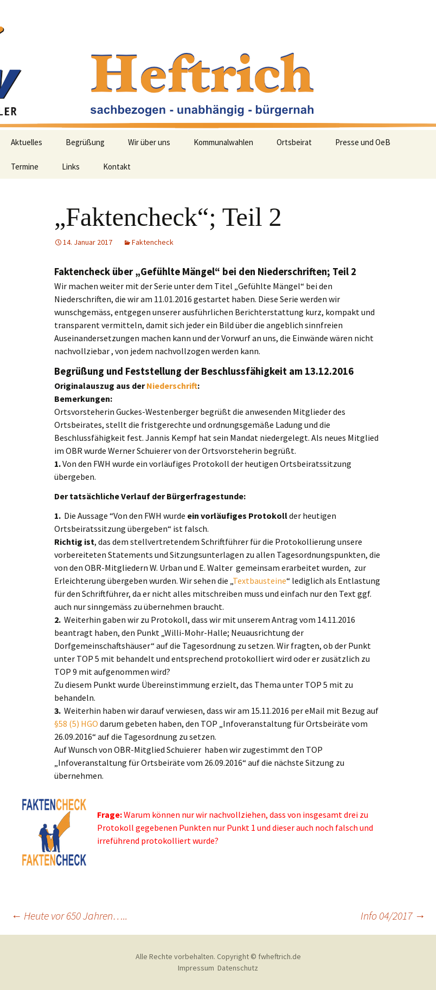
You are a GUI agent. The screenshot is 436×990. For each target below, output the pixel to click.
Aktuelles (26, 142)
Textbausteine (259, 580)
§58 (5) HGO (76, 723)
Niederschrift (171, 385)
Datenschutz (237, 968)
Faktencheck (153, 242)
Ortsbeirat (294, 142)
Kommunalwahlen (223, 142)
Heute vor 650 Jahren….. (69, 915)
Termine (25, 166)
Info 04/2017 (393, 915)
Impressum (196, 968)
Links (71, 166)
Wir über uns (149, 142)
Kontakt (117, 166)
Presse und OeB (362, 142)
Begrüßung (85, 142)
